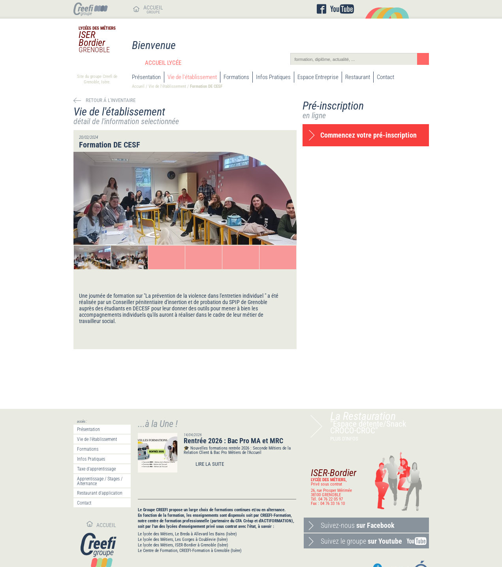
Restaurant (357, 77)
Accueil (138, 86)
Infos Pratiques (273, 77)
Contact (385, 77)
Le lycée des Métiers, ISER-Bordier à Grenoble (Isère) (183, 545)
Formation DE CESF (206, 86)
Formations (236, 77)
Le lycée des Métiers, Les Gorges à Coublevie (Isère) (183, 539)
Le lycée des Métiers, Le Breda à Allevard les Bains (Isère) (187, 534)
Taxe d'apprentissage (96, 469)
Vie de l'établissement (192, 77)
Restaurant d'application (99, 493)
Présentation (146, 77)
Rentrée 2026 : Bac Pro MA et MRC (233, 441)
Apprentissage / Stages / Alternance (99, 481)
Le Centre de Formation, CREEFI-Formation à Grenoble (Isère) (190, 550)
